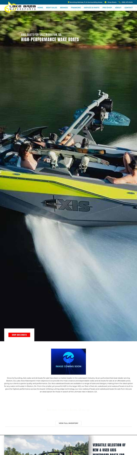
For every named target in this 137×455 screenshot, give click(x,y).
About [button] (118, 8)
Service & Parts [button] (91, 8)
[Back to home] (20, 7)
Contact (129, 8)
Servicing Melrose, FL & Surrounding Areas (86, 2)
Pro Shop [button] (107, 8)
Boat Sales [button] (51, 8)
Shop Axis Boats (19, 334)
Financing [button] (76, 8)
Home (40, 8)
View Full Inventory (68, 423)
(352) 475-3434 (126, 2)
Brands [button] (64, 8)
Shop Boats (110, 2)
